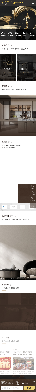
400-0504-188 (8, 2)
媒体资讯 (6, 337)
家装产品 (6, 45)
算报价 (29, 388)
